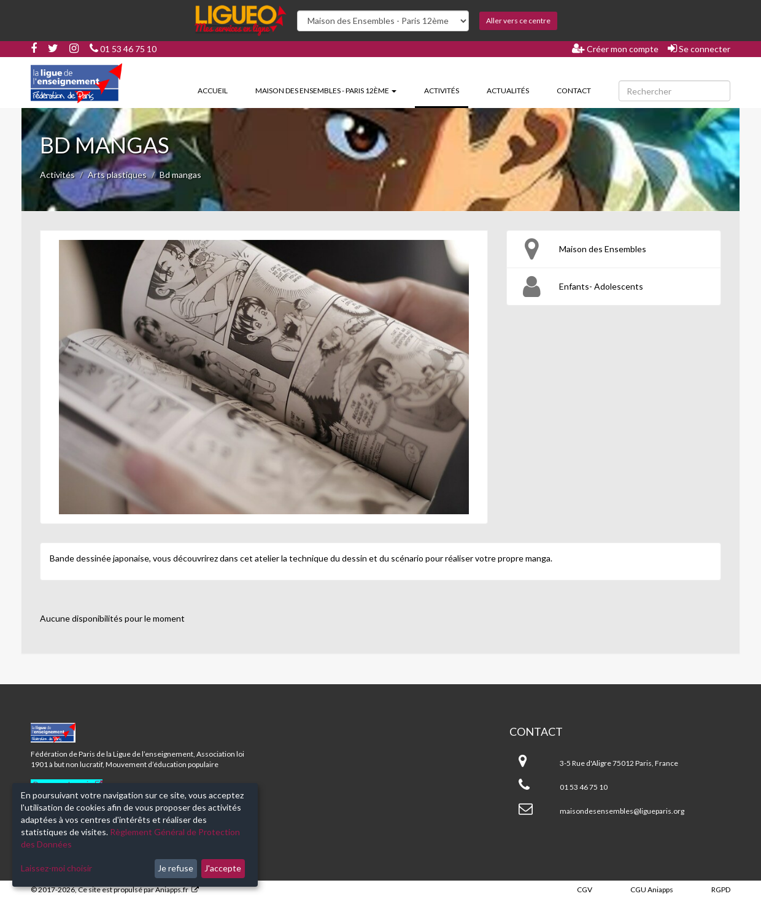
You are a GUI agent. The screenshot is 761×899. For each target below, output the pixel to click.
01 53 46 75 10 (123, 49)
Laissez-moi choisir (56, 868)
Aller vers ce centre (518, 20)
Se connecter (699, 48)
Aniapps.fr (171, 889)
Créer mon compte (615, 48)
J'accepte (222, 868)
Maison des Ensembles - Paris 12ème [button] (325, 90)
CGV (584, 889)
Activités (446, 89)
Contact (574, 90)
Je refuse (175, 868)
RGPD (720, 889)
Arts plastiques (117, 174)
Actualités (508, 90)
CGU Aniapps (651, 889)
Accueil (213, 90)
